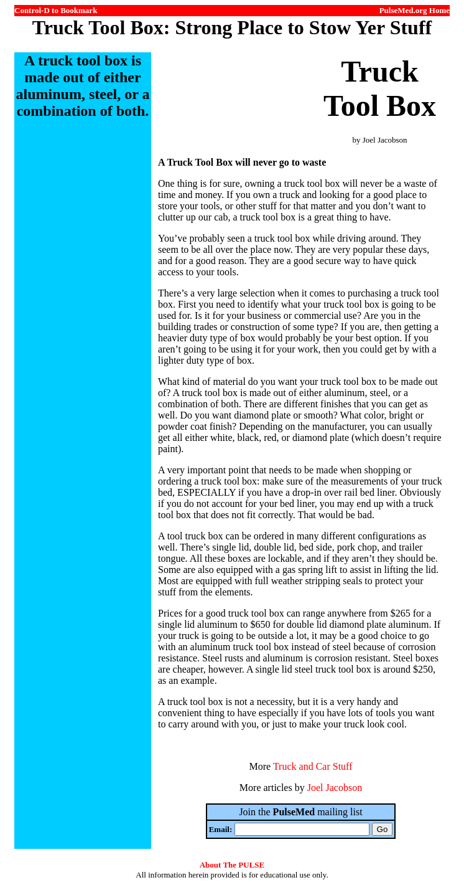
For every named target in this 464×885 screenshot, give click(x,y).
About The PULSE (232, 864)
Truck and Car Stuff (313, 766)
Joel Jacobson (334, 787)
